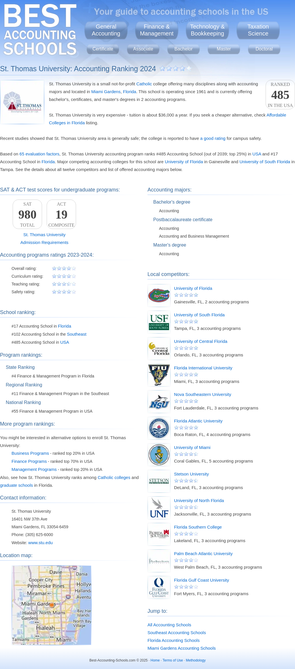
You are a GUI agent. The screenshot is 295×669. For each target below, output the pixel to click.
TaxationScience (258, 30)
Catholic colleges (114, 477)
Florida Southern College (198, 527)
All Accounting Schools (169, 624)
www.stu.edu (40, 542)
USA (256, 153)
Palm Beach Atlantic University (203, 553)
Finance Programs (29, 461)
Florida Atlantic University (198, 420)
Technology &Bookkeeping (207, 30)
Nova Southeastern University (202, 394)
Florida (129, 91)
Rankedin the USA (280, 95)
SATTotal (27, 215)
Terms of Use (172, 660)
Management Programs (34, 469)
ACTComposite (61, 215)
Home (155, 660)
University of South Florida (264, 161)
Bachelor (183, 48)
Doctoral (264, 48)
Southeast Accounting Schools (177, 632)
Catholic (144, 83)
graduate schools (16, 485)
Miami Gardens (106, 91)
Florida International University (203, 367)
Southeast (76, 334)
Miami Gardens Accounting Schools (182, 648)
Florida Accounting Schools (174, 640)
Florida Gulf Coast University (201, 580)
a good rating (213, 138)
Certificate (102, 48)
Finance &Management (157, 30)
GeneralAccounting (106, 30)
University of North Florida (199, 500)
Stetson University (191, 473)
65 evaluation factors (39, 153)
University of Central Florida (200, 341)
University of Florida (184, 161)
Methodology (196, 660)
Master (224, 48)
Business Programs (30, 453)
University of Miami (192, 447)
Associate (143, 48)
